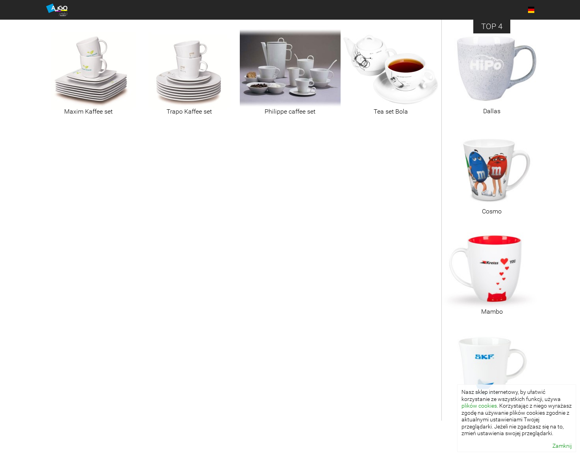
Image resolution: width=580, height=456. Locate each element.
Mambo (492, 311)
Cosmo (492, 211)
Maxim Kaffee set (88, 111)
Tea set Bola (391, 111)
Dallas (491, 111)
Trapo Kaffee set (189, 111)
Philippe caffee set (290, 111)
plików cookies (479, 406)
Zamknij (562, 446)
